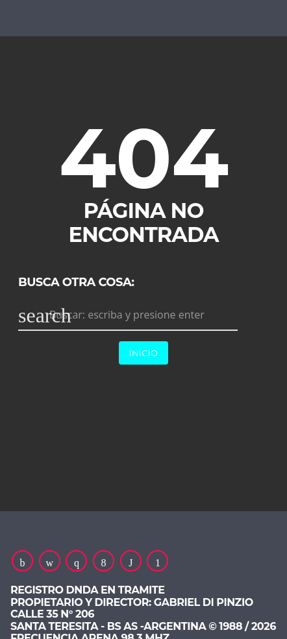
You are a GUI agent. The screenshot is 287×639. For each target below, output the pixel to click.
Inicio (143, 353)
